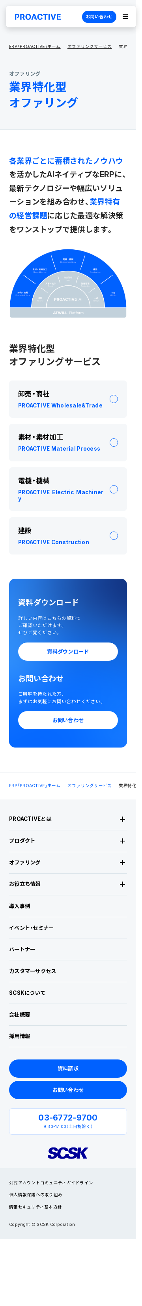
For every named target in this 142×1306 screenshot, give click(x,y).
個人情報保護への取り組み (35, 1194)
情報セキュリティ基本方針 (35, 1207)
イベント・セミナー (31, 928)
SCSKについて (27, 993)
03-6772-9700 (67, 1117)
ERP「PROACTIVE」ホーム (35, 47)
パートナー (22, 949)
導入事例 (19, 906)
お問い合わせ (99, 16)
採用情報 (19, 1036)
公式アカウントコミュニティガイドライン (51, 1183)
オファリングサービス (89, 47)
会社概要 (19, 1015)
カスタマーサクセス (32, 971)
